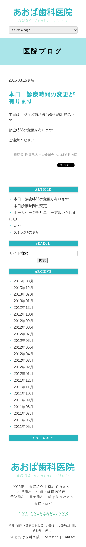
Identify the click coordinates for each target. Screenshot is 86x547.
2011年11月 (23, 387)
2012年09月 (23, 321)
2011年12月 (23, 380)
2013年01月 (23, 301)
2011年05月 (23, 427)
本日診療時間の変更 (30, 206)
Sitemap (51, 537)
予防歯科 (17, 497)
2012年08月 (23, 327)
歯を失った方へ (61, 497)
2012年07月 (23, 334)
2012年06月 (23, 341)
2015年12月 (23, 288)
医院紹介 (36, 486)
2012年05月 (23, 347)
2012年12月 (23, 308)
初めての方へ (59, 486)
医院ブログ (43, 503)
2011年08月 (23, 407)
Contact (69, 537)
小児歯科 (24, 491)
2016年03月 (23, 281)
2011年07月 (23, 413)
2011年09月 (23, 400)
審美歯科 (36, 497)
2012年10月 (23, 314)
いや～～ (21, 226)
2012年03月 (23, 360)
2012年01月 (23, 374)
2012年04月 (23, 354)
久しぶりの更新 (26, 232)
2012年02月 (23, 367)
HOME (19, 486)
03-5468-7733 (50, 514)
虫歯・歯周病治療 (51, 491)
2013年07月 (23, 294)
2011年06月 (23, 420)
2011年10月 (23, 393)
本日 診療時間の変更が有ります (41, 199)
